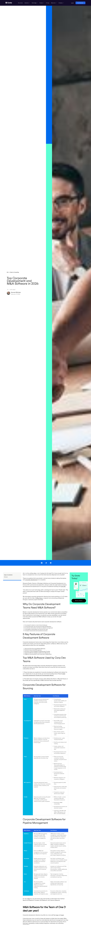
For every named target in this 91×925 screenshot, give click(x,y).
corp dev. (63, 586)
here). (62, 915)
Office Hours (39, 598)
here (57, 915)
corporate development (31, 579)
